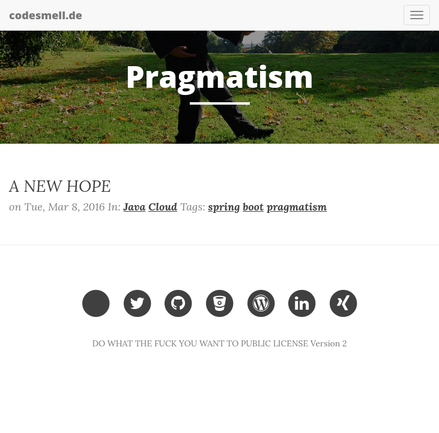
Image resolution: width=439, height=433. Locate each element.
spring (224, 206)
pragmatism (297, 206)
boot (253, 206)
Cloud (162, 206)
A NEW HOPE (60, 186)
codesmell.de (45, 15)
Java (135, 206)
